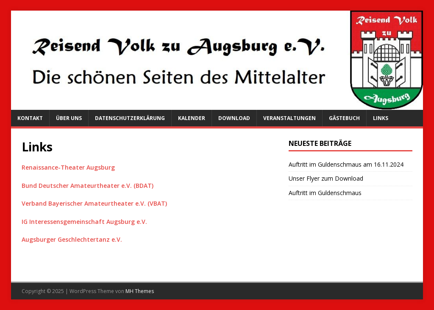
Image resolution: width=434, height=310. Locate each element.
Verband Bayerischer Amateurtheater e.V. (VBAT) (94, 203)
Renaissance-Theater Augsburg (68, 167)
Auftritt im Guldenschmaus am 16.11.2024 (346, 164)
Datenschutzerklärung (130, 118)
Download (234, 118)
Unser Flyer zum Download (326, 178)
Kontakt (30, 118)
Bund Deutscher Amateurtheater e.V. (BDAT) (87, 186)
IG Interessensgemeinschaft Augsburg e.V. (84, 222)
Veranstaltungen (289, 118)
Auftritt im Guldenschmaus (325, 193)
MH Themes (139, 291)
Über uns (69, 118)
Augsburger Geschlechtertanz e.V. (72, 239)
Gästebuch (344, 118)
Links (380, 118)
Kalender (191, 118)
